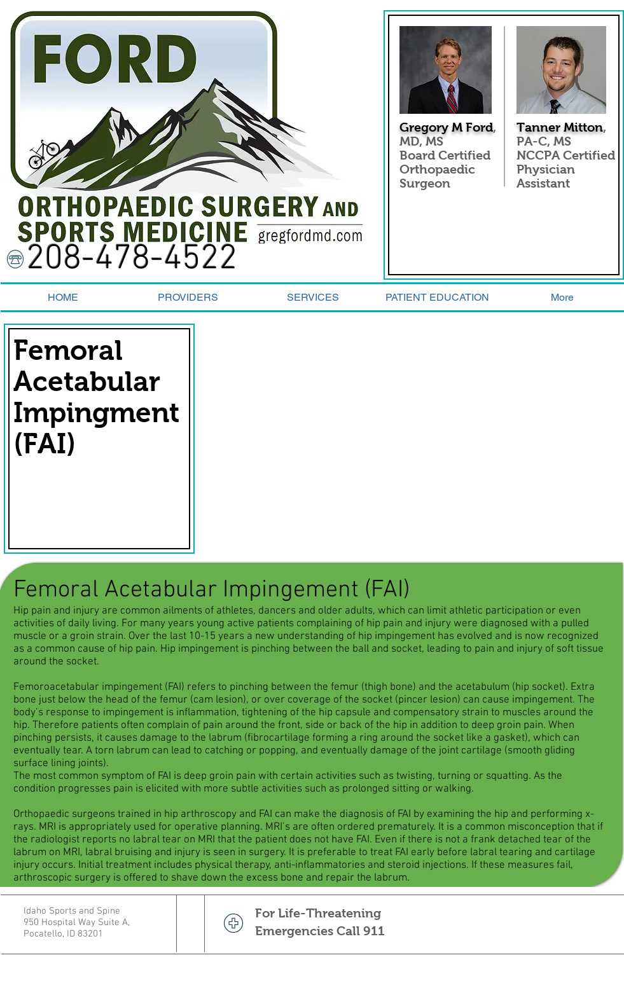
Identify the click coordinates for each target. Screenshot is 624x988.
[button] (437, 297)
